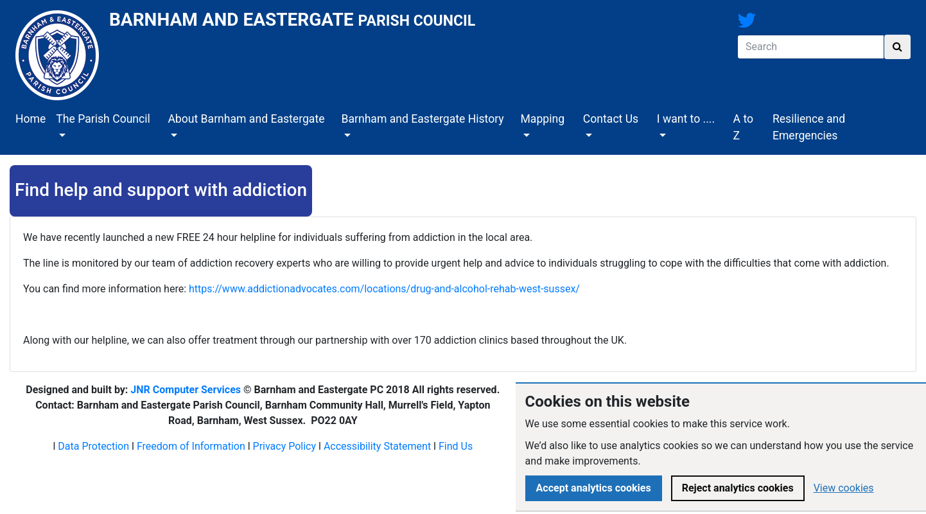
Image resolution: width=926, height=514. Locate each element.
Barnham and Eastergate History (422, 118)
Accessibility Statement (377, 446)
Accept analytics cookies (593, 488)
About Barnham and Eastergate (246, 118)
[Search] (810, 47)
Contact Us (610, 118)
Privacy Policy (285, 446)
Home (30, 118)
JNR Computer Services (185, 390)
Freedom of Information (191, 446)
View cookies (844, 488)
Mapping (542, 118)
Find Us (456, 446)
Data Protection (93, 446)
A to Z (743, 127)
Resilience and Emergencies (809, 127)
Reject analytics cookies (738, 488)
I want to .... (686, 118)
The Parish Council (103, 118)
